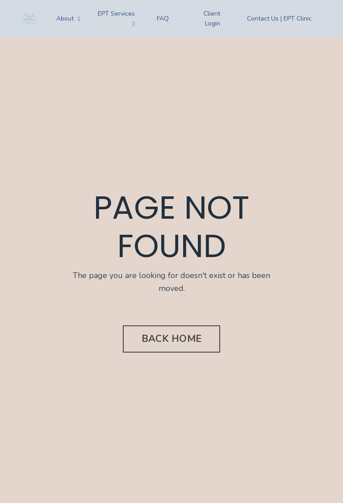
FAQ (163, 18)
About (68, 18)
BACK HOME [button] (171, 338)
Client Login (212, 18)
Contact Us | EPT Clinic (279, 18)
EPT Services (116, 18)
